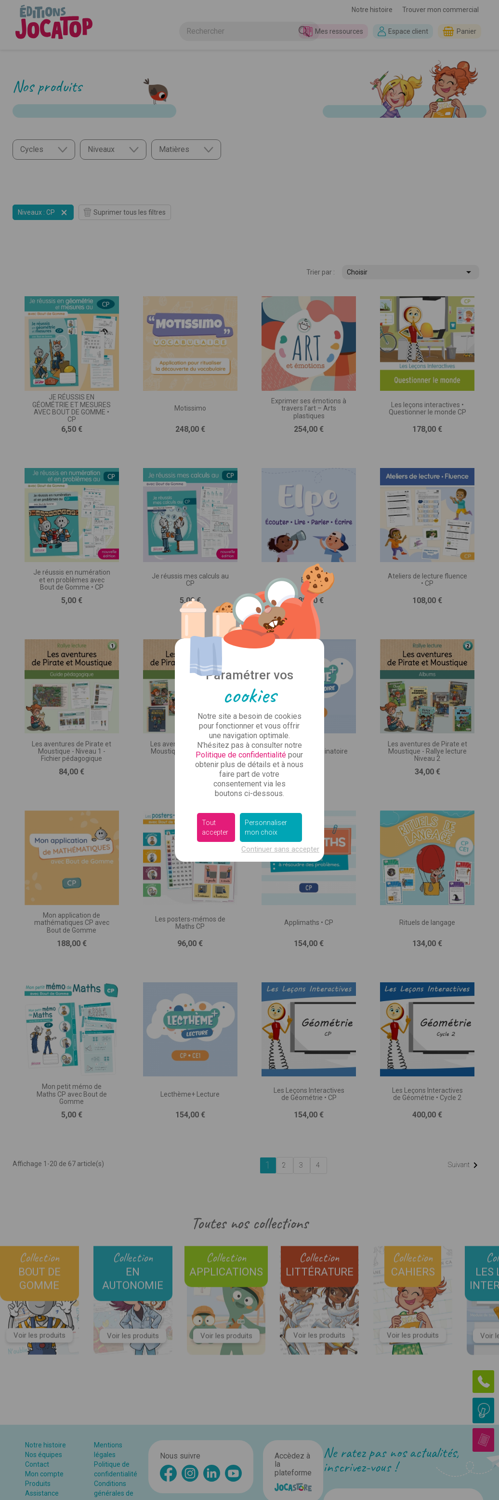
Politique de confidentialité (241, 754)
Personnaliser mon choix (266, 827)
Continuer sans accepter (280, 849)
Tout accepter (215, 827)
